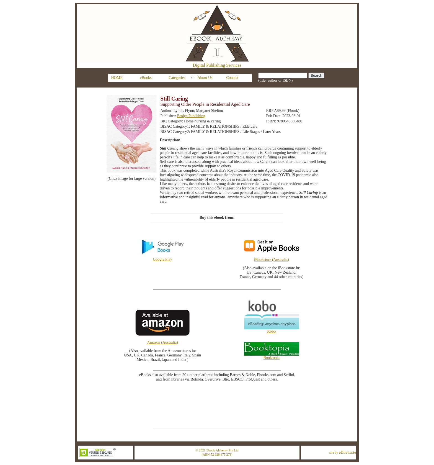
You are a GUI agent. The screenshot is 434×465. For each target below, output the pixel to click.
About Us (205, 78)
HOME (117, 78)
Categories (177, 78)
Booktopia (271, 356)
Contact (232, 78)
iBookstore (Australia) (271, 260)
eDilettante (347, 452)
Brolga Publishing (191, 116)
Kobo (271, 329)
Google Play (162, 257)
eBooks (146, 78)
